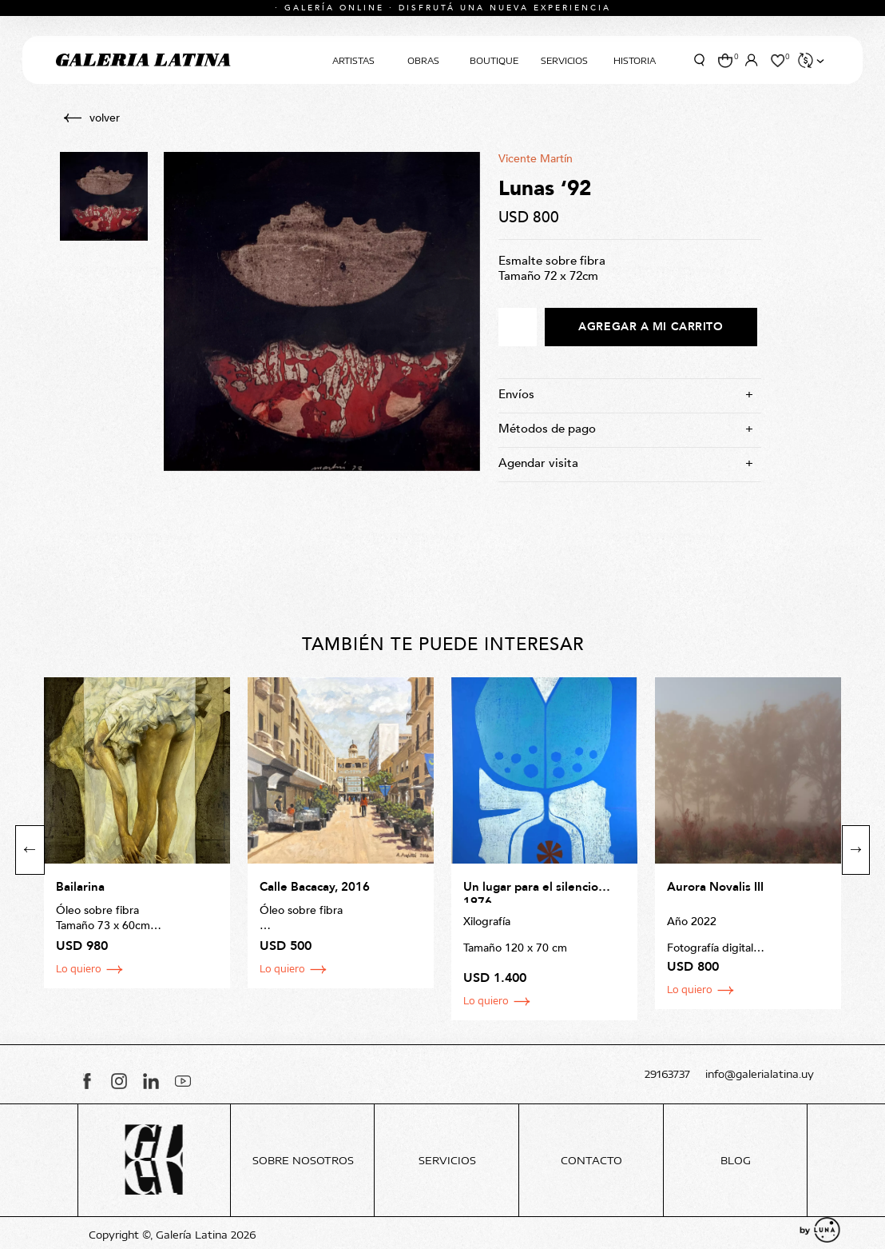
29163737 (667, 1074)
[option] (137, 832)
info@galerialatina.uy (759, 1074)
